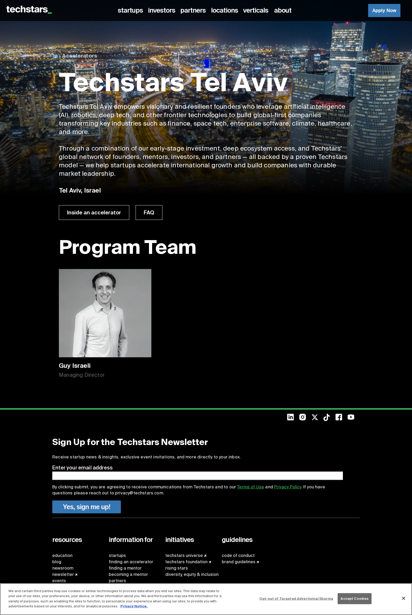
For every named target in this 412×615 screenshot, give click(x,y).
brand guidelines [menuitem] (238, 562)
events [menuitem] (59, 580)
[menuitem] (131, 10)
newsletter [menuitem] (63, 574)
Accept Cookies (355, 598)
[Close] (403, 598)
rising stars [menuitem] (176, 568)
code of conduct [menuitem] (238, 555)
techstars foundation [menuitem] (186, 562)
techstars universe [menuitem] (184, 555)
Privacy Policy (287, 487)
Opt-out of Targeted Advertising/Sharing (296, 598)
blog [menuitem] (56, 562)
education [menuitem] (62, 555)
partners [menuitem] (117, 580)
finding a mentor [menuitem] (125, 568)
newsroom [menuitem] (62, 568)
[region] (206, 599)
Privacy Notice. (134, 606)
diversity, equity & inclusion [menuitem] (192, 574)
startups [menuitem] (117, 555)
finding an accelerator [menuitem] (131, 562)
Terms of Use (250, 487)
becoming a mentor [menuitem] (128, 574)
